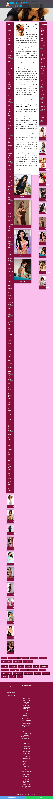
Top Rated (17, 661)
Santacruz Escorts (10, 263)
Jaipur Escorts (26, 748)
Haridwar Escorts (26, 773)
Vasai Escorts (9, 168)
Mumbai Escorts (26, 700)
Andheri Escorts (9, 31)
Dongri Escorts (9, 307)
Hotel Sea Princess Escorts (10, 460)
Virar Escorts (9, 173)
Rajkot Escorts (26, 781)
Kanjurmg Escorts (10, 289)
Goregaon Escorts (10, 52)
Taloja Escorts (9, 198)
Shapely (45, 673)
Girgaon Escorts (9, 347)
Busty (4, 676)
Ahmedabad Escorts (26, 738)
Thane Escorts (9, 96)
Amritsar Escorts (26, 746)
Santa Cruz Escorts (9, 74)
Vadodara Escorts (26, 741)
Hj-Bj (37, 673)
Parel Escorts (9, 133)
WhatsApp (39, 797)
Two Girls (34, 658)
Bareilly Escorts (26, 705)
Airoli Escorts (9, 234)
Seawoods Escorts (10, 202)
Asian (4, 666)
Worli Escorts (9, 129)
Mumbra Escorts (10, 221)
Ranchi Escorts (26, 787)
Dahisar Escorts (9, 242)
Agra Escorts (26, 703)
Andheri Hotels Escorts (9, 377)
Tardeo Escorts (9, 359)
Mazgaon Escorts (10, 146)
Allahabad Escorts (26, 708)
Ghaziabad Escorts (26, 718)
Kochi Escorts (26, 756)
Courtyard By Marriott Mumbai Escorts (10, 453)
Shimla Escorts (26, 782)
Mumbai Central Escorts (9, 330)
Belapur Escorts (9, 255)
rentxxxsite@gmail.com (13, 797)
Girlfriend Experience (43, 46)
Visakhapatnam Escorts (26, 736)
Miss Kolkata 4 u (27, 794)
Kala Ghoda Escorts (9, 312)
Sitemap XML (35, 794)
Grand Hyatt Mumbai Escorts (9, 403)
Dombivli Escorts (10, 181)
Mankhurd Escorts (10, 368)
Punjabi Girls (42, 54)
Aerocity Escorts (26, 722)
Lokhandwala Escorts (10, 259)
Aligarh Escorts (26, 710)
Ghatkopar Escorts (10, 83)
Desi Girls (43, 97)
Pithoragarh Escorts (26, 776)
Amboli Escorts (9, 276)
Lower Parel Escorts (9, 120)
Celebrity (43, 109)
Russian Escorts (9, 689)
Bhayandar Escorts (10, 164)
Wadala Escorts (9, 150)
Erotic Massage (6, 661)
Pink (36, 666)
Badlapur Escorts (10, 229)
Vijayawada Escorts (26, 786)
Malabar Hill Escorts (9, 318)
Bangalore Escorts (26, 723)
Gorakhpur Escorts (26, 712)
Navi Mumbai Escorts (9, 105)
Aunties (42, 94)
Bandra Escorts (9, 35)
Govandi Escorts (10, 364)
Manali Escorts (26, 784)
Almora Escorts (26, 774)
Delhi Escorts (26, 702)
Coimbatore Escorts (26, 750)
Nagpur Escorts (26, 763)
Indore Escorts (26, 758)
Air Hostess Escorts (10, 695)
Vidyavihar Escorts (10, 303)
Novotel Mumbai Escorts (9, 483)
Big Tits (44, 666)
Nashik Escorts (26, 764)
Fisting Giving (42, 116)
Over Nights (13, 658)
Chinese (23, 670)
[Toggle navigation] (45, 4)
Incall (42, 120)
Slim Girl (43, 80)
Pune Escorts (26, 735)
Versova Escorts (9, 267)
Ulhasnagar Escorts (10, 185)
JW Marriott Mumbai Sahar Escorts (9, 427)
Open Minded (24, 658)
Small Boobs (28, 673)
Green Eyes (14, 670)
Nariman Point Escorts (10, 336)
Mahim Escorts (9, 238)
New (20, 676)
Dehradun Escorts (26, 768)
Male (21, 666)
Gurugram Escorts (26, 720)
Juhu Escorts (9, 39)
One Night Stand (42, 90)
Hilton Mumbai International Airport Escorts (10, 418)
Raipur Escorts (26, 778)
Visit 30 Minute (42, 74)
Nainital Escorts (26, 769)
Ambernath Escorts (10, 225)
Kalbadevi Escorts (10, 351)
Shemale (13, 666)
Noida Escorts (26, 717)
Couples (43, 658)
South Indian (42, 39)
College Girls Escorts (11, 686)
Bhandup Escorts (10, 100)
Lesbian (5, 670)
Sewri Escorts (9, 137)
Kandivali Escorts (10, 64)
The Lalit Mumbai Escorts (10, 410)
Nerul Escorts (9, 250)
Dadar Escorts (9, 124)
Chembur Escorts (10, 87)
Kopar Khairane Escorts (10, 212)
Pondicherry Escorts (26, 766)
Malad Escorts (9, 56)
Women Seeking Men (42, 30)
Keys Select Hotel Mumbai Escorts (9, 475)
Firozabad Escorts (27, 707)
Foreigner (43, 106)
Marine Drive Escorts (9, 324)
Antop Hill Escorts (9, 342)
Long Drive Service (42, 84)
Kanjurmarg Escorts (10, 299)
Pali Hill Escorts (9, 280)
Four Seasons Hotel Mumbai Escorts (9, 436)
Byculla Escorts (9, 141)
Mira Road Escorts (9, 159)
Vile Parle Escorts (10, 69)
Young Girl (42, 112)
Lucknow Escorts (26, 715)
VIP (4, 658)
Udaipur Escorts (26, 753)
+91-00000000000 (43, 1)
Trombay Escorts (10, 372)
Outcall (42, 122)
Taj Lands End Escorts (10, 383)
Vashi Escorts (9, 246)
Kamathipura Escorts (10, 355)
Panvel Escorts (9, 190)
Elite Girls (42, 35)
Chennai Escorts (26, 731)
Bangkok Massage (43, 59)
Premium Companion (43, 67)
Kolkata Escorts (26, 727)
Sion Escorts (9, 114)
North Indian (42, 103)
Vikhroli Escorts (9, 207)
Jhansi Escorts (26, 713)
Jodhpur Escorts (26, 754)
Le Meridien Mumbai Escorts (10, 396)
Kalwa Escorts (9, 217)
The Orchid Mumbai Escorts (9, 467)
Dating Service (6, 673)
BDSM (42, 670)
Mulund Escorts (9, 92)
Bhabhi (42, 99)
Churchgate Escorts (10, 272)
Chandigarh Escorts (26, 733)
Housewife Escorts (10, 692)
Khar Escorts (9, 110)
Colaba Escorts (9, 43)
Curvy (12, 676)
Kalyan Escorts (9, 177)
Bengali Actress (42, 50)
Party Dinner (18, 673)
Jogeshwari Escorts (10, 284)
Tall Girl (42, 77)
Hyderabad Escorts (26, 725)
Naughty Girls (28, 661)
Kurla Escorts (9, 79)
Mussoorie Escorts (26, 771)
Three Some (33, 670)
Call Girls (43, 43)
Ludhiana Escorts (26, 745)
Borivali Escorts (9, 60)
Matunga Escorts (10, 154)
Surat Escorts (26, 740)
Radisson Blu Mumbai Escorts (10, 444)
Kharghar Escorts (10, 194)
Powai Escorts (9, 48)
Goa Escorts (26, 743)
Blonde (28, 666)
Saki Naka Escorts (9, 294)
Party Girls (42, 63)
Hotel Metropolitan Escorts (10, 489)
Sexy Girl (43, 70)
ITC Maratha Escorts (9, 389)
